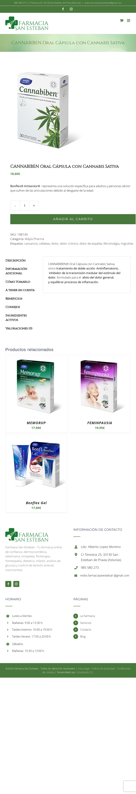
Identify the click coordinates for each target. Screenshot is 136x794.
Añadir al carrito (73, 219)
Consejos (12, 307)
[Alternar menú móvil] (129, 20)
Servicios (85, 623)
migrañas (127, 243)
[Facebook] (8, 584)
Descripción (15, 260)
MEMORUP (36, 422)
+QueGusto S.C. (85, 672)
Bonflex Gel (36, 502)
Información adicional (16, 271)
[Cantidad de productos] (24, 205)
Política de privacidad (103, 668)
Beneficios (13, 299)
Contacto (85, 630)
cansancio (31, 243)
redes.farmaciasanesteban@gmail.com (103, 2)
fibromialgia (111, 243)
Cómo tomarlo (17, 282)
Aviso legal (83, 668)
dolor (55, 243)
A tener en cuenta (20, 290)
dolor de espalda (91, 243)
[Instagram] (16, 584)
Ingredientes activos (16, 317)
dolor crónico (69, 243)
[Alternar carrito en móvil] (121, 20)
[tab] (21, 260)
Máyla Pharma (34, 239)
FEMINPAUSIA (99, 422)
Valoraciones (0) (18, 328)
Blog (83, 636)
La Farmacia (87, 616)
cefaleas (44, 243)
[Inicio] (26, 530)
